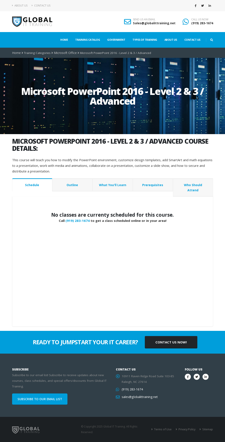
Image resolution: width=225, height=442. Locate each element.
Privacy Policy (187, 429)
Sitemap (207, 429)
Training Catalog (87, 40)
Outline (72, 185)
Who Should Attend (193, 187)
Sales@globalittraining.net (154, 23)
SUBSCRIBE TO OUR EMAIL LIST (40, 399)
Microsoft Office (64, 53)
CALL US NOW (199, 19)
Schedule (32, 185)
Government (116, 40)
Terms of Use (164, 429)
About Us (19, 5)
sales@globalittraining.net (139, 397)
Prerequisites (152, 185)
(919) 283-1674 (202, 23)
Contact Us (41, 5)
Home (64, 40)
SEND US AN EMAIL (144, 19)
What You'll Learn (112, 185)
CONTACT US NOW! (171, 342)
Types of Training (144, 40)
